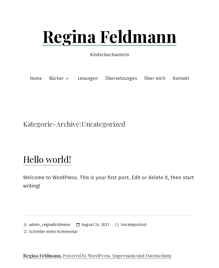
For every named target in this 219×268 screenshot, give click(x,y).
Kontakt (181, 78)
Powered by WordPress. (87, 256)
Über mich (155, 78)
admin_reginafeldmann (49, 224)
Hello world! (47, 159)
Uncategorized (133, 224)
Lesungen (88, 78)
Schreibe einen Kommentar (53, 231)
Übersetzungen (121, 78)
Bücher (56, 78)
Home (36, 78)
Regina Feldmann (109, 36)
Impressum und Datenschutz (141, 256)
